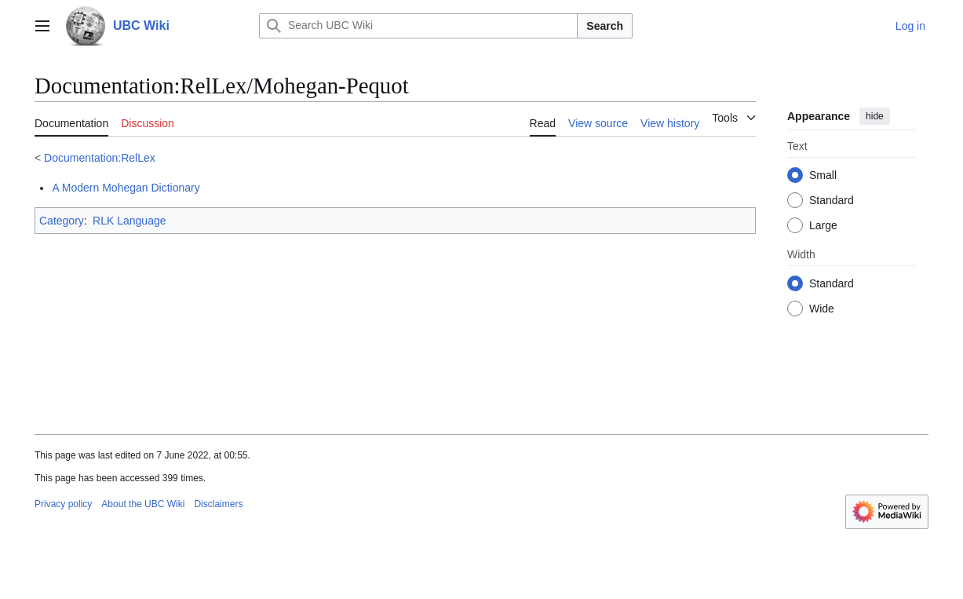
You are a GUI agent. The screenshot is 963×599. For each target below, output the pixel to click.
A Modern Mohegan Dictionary (125, 187)
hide (875, 116)
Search (604, 26)
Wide (821, 308)
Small (823, 175)
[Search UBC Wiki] (418, 25)
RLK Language (129, 220)
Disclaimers (218, 504)
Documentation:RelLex (99, 158)
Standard (831, 200)
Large (823, 225)
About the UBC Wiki (142, 504)
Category (61, 220)
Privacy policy (63, 504)
